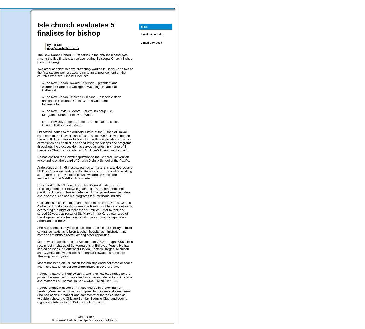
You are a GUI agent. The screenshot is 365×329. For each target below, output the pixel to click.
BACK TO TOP (85, 317)
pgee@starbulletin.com (63, 48)
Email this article (151, 34)
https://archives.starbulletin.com (100, 320)
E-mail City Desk (151, 42)
